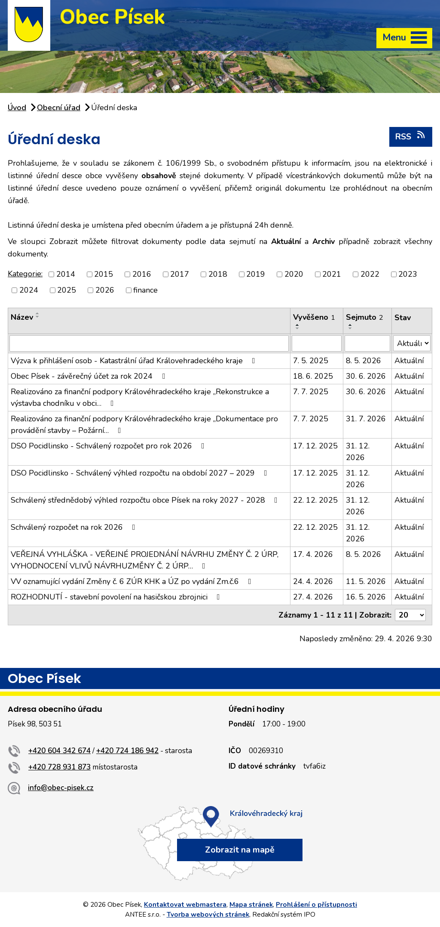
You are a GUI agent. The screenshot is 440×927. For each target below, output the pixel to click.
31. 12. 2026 (358, 452)
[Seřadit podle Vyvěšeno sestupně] (297, 328)
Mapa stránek (251, 904)
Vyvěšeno (314, 317)
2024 (28, 290)
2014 (65, 274)
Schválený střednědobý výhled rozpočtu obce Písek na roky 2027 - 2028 (146, 500)
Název (22, 317)
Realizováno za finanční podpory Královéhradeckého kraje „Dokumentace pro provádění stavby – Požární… (144, 425)
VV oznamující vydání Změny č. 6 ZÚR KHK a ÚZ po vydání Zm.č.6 (133, 581)
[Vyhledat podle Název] (149, 343)
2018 (217, 274)
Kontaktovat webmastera (185, 904)
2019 (255, 274)
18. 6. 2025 (313, 376)
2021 (331, 274)
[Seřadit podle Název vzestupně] (38, 313)
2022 (370, 274)
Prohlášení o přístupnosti (316, 904)
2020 (293, 274)
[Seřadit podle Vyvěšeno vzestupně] (297, 325)
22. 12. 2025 (315, 500)
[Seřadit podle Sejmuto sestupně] (350, 328)
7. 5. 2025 (310, 360)
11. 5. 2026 (366, 581)
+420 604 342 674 (59, 751)
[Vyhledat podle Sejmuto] (367, 343)
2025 (66, 290)
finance (145, 290)
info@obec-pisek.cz (61, 788)
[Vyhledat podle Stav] (412, 343)
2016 (141, 274)
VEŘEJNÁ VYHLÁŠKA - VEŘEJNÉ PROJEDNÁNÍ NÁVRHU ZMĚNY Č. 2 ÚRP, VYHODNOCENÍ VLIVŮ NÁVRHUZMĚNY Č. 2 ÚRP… (144, 560)
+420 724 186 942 (127, 751)
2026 (104, 290)
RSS (410, 136)
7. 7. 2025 (310, 391)
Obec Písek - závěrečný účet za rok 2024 (89, 376)
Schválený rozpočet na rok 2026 (75, 527)
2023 (407, 274)
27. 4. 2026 (313, 597)
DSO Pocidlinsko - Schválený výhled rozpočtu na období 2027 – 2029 (141, 473)
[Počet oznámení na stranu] (410, 615)
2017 (179, 274)
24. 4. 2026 (313, 581)
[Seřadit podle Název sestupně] (38, 316)
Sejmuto (364, 317)
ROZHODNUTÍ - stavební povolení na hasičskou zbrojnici (117, 597)
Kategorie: (25, 274)
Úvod (17, 107)
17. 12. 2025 (315, 446)
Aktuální (409, 360)
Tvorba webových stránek (208, 914)
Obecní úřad (58, 107)
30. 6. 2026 (366, 376)
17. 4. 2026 (313, 554)
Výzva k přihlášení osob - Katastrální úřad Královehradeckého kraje (135, 360)
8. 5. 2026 (363, 360)
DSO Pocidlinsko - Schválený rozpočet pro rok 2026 (109, 446)
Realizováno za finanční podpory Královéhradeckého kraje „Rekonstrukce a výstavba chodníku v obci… (140, 397)
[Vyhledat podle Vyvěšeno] (317, 343)
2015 (103, 274)
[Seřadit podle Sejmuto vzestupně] (350, 325)
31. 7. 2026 (366, 419)
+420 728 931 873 (59, 767)
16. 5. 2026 (366, 597)
